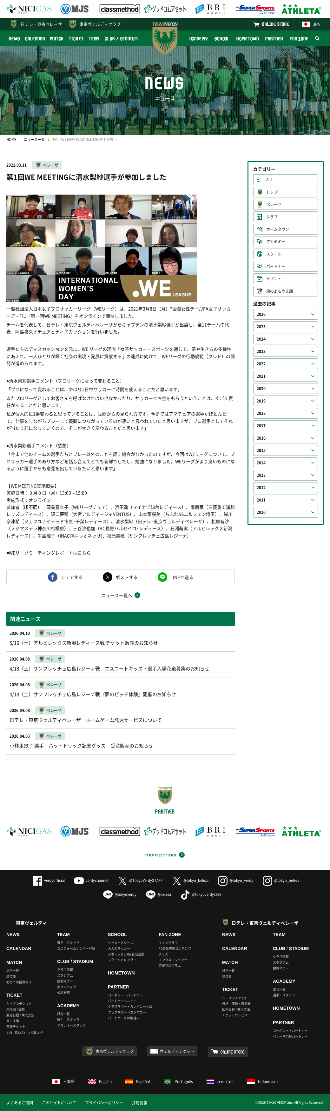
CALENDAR (35, 38)
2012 (261, 487)
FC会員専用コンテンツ (175, 948)
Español (137, 1081)
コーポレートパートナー (125, 995)
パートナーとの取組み (124, 1017)
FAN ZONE (299, 38)
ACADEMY (198, 38)
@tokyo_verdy (235, 880)
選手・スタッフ (68, 942)
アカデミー (275, 241)
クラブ (272, 217)
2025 (261, 326)
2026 (261, 314)
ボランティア (66, 986)
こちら (84, 552)
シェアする (72, 577)
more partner (161, 855)
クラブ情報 (65, 969)
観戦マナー (65, 981)
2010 (261, 512)
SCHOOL (222, 38)
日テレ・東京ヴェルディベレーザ (265, 923)
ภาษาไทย (220, 1081)
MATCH (57, 38)
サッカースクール (120, 942)
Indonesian (262, 1081)
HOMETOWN (247, 38)
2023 (261, 351)
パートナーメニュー (122, 1000)
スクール (273, 254)
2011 (261, 500)
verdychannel (91, 880)
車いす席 (12, 1020)
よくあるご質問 (19, 1103)
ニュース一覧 (34, 139)
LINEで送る (181, 577)
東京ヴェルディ (31, 923)
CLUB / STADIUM (121, 38)
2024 (261, 339)
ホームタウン (277, 229)
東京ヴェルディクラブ (100, 24)
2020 (261, 388)
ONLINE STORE (275, 24)
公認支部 (63, 992)
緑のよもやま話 (279, 291)
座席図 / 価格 (15, 1009)
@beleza (158, 894)
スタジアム (65, 975)
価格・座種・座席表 (236, 1003)
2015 (261, 450)
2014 (261, 463)
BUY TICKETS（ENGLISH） (25, 1032)
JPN (311, 24)
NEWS (14, 38)
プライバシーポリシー (104, 1103)
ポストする (127, 577)
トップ (272, 192)
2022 (261, 364)
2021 (261, 376)
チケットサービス (235, 1015)
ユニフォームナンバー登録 (76, 948)
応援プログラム (170, 965)
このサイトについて (59, 1103)
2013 (261, 475)
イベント (273, 279)
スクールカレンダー (122, 959)
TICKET (76, 38)
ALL (269, 180)
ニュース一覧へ (116, 595)
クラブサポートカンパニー (127, 1012)
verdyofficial (49, 880)
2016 (261, 438)
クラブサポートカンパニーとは (130, 1006)
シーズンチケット (19, 1003)
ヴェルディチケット (177, 1051)
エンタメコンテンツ (173, 959)
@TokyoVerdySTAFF (140, 880)
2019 (261, 401)
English (100, 1081)
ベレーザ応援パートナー (290, 1036)
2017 (261, 426)
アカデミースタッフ (71, 1025)
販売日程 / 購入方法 (20, 1015)
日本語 (63, 1081)
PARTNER (274, 38)
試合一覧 (12, 970)
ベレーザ (50, 165)
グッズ (163, 954)
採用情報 (139, 1103)
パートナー (275, 266)
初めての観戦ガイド (20, 982)
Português (178, 1081)
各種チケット (15, 1026)
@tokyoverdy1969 (201, 894)
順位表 (11, 976)
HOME (11, 139)
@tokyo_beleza (190, 880)
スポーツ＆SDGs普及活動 (126, 954)
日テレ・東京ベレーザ (41, 24)
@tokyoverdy (119, 894)
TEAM (94, 38)
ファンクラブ (168, 942)
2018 (261, 413)
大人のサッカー (119, 948)
